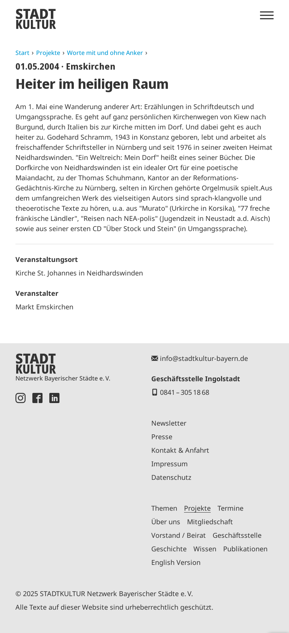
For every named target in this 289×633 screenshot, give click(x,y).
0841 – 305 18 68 (184, 392)
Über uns (165, 521)
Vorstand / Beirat (178, 535)
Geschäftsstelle (237, 535)
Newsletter (168, 423)
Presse (161, 436)
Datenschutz (171, 477)
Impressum (169, 463)
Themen (164, 508)
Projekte (48, 53)
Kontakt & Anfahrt (180, 450)
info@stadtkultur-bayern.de (204, 358)
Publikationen (245, 548)
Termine (230, 508)
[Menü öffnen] (267, 15)
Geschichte (169, 548)
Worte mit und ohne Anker (105, 53)
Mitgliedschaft (210, 521)
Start (22, 53)
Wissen (204, 548)
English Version (176, 562)
